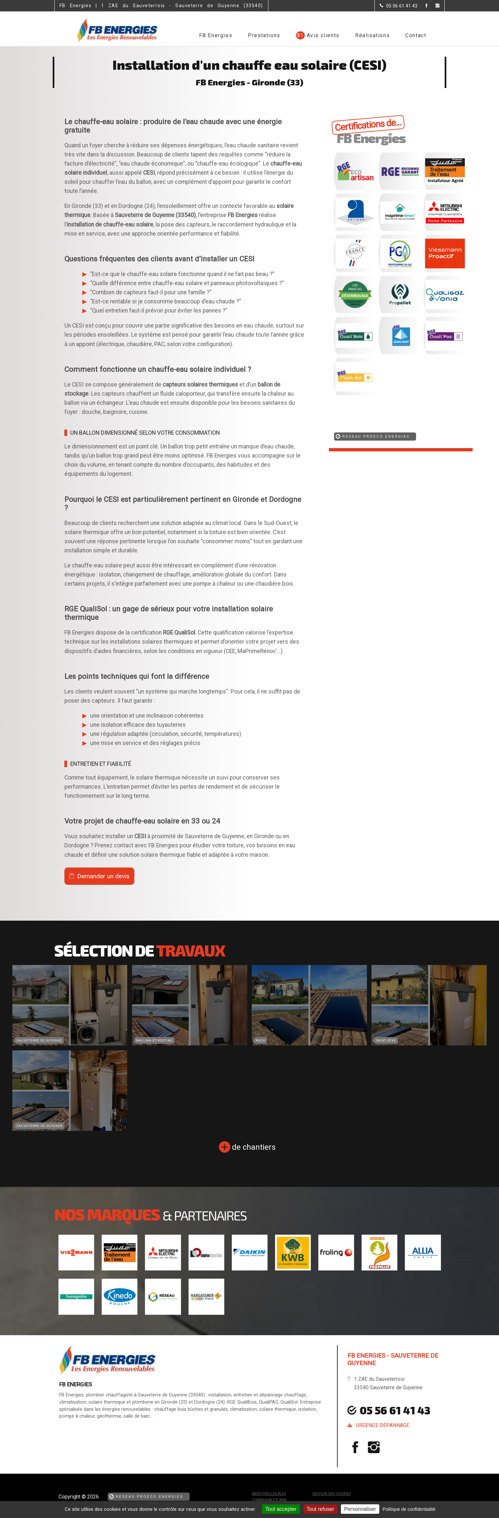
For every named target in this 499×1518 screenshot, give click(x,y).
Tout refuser (320, 1509)
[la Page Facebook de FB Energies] (422, 6)
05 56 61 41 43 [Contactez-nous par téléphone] (395, 1410)
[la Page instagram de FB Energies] (433, 6)
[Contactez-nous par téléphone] (398, 6)
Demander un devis (103, 876)
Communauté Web (269, 1500)
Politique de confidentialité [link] (409, 1509)
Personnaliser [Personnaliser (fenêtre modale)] (360, 1509)
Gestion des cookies (331, 1494)
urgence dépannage (382, 1425)
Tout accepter (280, 1509)
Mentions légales (269, 1494)
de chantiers (254, 1147)
